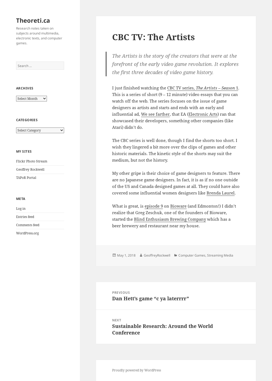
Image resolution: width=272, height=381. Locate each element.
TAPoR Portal (26, 177)
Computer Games (191, 255)
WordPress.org (27, 233)
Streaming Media (220, 255)
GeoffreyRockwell (157, 255)
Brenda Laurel (221, 193)
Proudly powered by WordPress (136, 370)
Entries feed (25, 216)
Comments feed (27, 225)
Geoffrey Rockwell (30, 169)
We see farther (155, 114)
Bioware (178, 206)
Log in (21, 208)
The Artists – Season (215, 88)
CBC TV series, (181, 88)
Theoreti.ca (33, 20)
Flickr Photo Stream (31, 161)
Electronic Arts (203, 114)
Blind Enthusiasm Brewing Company (170, 219)
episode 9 (154, 206)
